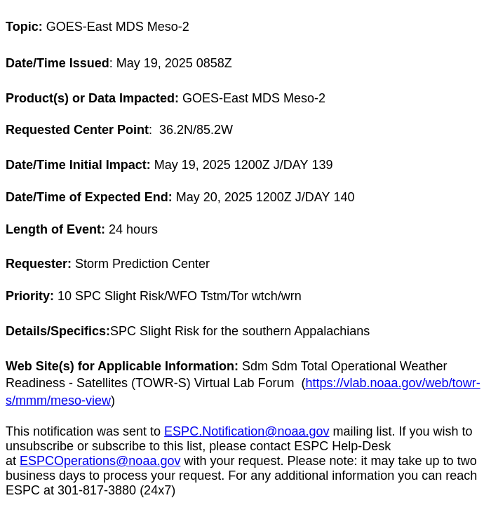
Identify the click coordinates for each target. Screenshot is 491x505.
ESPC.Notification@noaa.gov (246, 431)
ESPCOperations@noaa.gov (100, 461)
